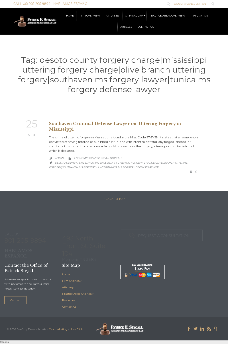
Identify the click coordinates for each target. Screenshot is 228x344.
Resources (68, 300)
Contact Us (69, 306)
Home (66, 274)
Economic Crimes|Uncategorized (97, 158)
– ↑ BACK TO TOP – (114, 198)
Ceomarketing (58, 329)
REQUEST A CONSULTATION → (188, 3)
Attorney (68, 287)
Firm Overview (71, 280)
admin (59, 158)
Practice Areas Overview (78, 293)
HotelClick (76, 329)
